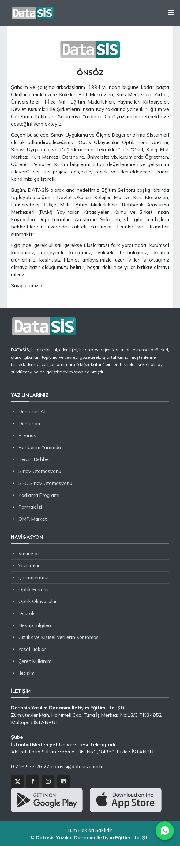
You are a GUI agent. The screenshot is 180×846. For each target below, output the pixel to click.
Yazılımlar (28, 565)
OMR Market (32, 519)
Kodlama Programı (38, 495)
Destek (26, 613)
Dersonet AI (31, 411)
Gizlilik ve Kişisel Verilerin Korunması (59, 637)
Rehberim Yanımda (39, 447)
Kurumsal (28, 553)
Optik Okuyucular (37, 601)
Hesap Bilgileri (34, 625)
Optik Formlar (33, 589)
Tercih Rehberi (34, 459)
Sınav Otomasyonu (39, 471)
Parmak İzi (30, 507)
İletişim (26, 673)
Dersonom (30, 423)
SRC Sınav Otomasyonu (45, 483)
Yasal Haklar (32, 649)
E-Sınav (27, 435)
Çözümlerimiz (33, 577)
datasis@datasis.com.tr (77, 766)
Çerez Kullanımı (35, 661)
